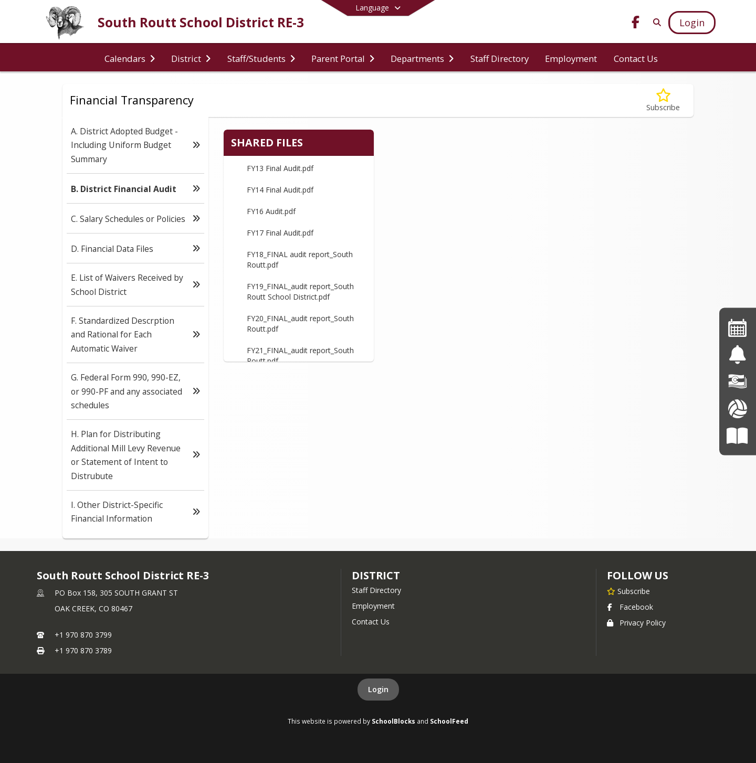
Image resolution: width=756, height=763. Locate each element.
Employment (373, 606)
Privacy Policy (636, 623)
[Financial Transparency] (737, 381)
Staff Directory (376, 590)
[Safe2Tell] (737, 354)
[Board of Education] (737, 435)
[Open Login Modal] (692, 22)
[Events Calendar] (737, 327)
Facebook (630, 607)
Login (378, 689)
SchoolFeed (449, 721)
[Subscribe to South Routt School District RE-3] (628, 591)
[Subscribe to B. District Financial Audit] (663, 100)
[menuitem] (129, 57)
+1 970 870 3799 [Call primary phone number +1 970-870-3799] (83, 635)
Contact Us (371, 622)
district (376, 575)
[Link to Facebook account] (636, 24)
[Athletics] (737, 408)
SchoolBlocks (393, 721)
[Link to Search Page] (655, 22)
